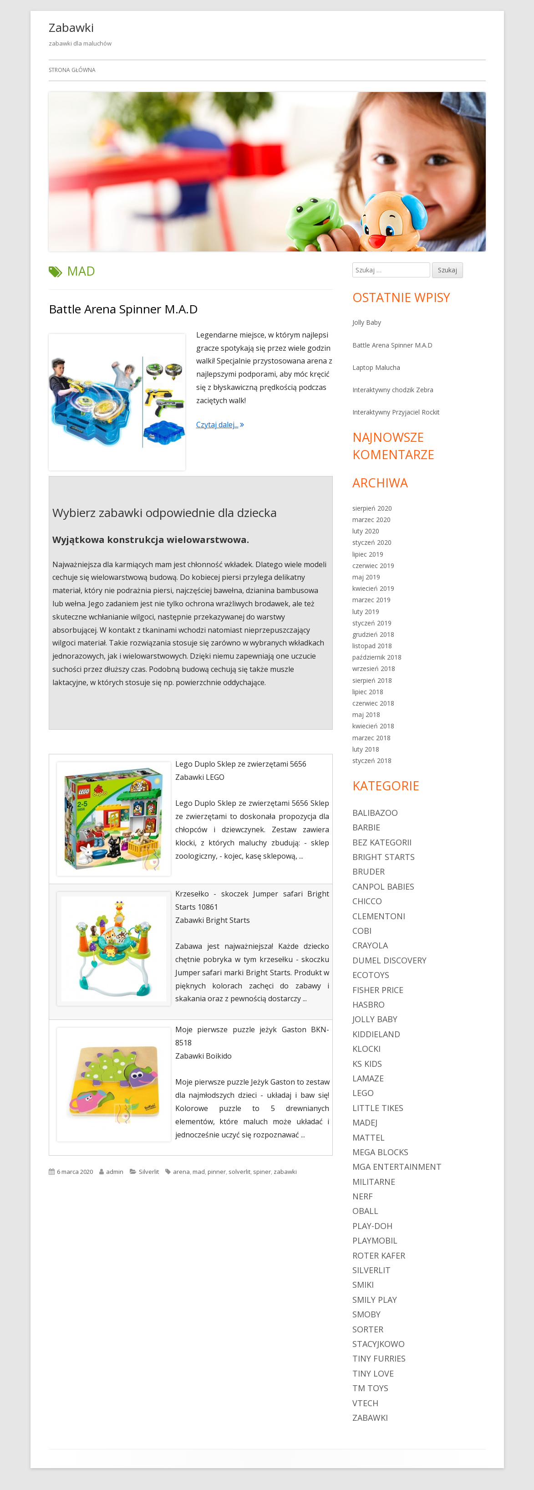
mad (199, 1171)
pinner (217, 1171)
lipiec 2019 (367, 554)
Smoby (366, 1314)
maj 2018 (366, 714)
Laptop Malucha (376, 367)
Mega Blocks (380, 1152)
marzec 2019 (371, 599)
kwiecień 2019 (373, 588)
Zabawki (71, 27)
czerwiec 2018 (373, 703)
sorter (367, 1329)
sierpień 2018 (372, 680)
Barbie (366, 827)
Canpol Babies (383, 886)
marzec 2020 (371, 519)
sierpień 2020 (372, 508)
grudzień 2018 (373, 634)
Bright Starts (383, 856)
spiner (262, 1171)
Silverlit (149, 1171)
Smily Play (374, 1299)
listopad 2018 (372, 645)
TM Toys (370, 1387)
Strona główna (72, 70)
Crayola (370, 945)
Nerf (362, 1196)
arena (181, 1171)
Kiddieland (376, 1034)
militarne (373, 1181)
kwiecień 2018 (373, 726)
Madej (364, 1122)
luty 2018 (365, 749)
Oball (365, 1210)
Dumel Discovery (389, 960)
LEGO (363, 1092)
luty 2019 (365, 611)
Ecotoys (370, 974)
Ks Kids (367, 1063)
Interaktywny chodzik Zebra (392, 389)
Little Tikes (377, 1107)
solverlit (239, 1171)
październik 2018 (377, 657)
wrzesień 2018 (373, 668)
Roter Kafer (378, 1255)
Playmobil (374, 1240)
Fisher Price (377, 989)
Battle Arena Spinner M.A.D (123, 309)
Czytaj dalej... (220, 425)
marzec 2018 (371, 737)
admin (114, 1171)
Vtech (365, 1403)
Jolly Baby (366, 322)
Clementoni (378, 916)
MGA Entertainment (397, 1166)
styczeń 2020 (372, 542)
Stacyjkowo (378, 1343)
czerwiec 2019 (373, 565)
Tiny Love (373, 1373)
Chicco (367, 901)
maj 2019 (366, 577)
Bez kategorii (382, 842)
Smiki (363, 1284)
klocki (366, 1048)
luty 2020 (365, 531)
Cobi (361, 930)
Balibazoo (375, 812)
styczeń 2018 (372, 760)
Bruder (368, 871)
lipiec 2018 (367, 691)
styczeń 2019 (372, 623)
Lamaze (368, 1078)
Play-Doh (372, 1225)
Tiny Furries (379, 1358)
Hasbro (368, 1004)
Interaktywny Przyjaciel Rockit (396, 412)
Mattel (368, 1137)
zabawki (285, 1171)
